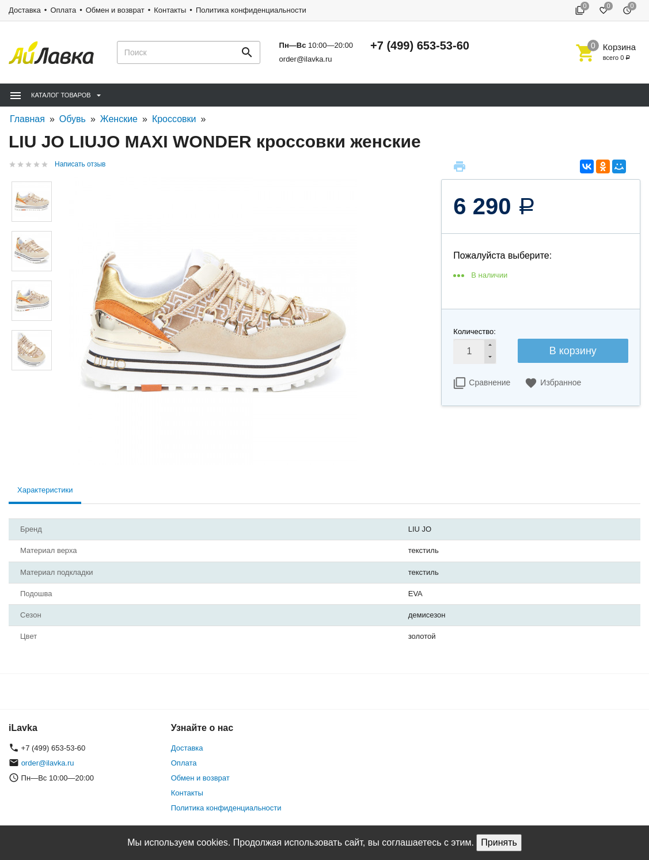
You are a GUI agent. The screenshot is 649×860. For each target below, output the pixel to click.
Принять (499, 842)
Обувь (72, 119)
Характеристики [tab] (45, 490)
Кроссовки (174, 119)
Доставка (25, 10)
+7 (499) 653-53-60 (419, 45)
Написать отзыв (80, 164)
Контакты (170, 10)
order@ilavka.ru (305, 59)
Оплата (63, 10)
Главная (27, 119)
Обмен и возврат (115, 10)
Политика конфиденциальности (251, 10)
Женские (119, 119)
